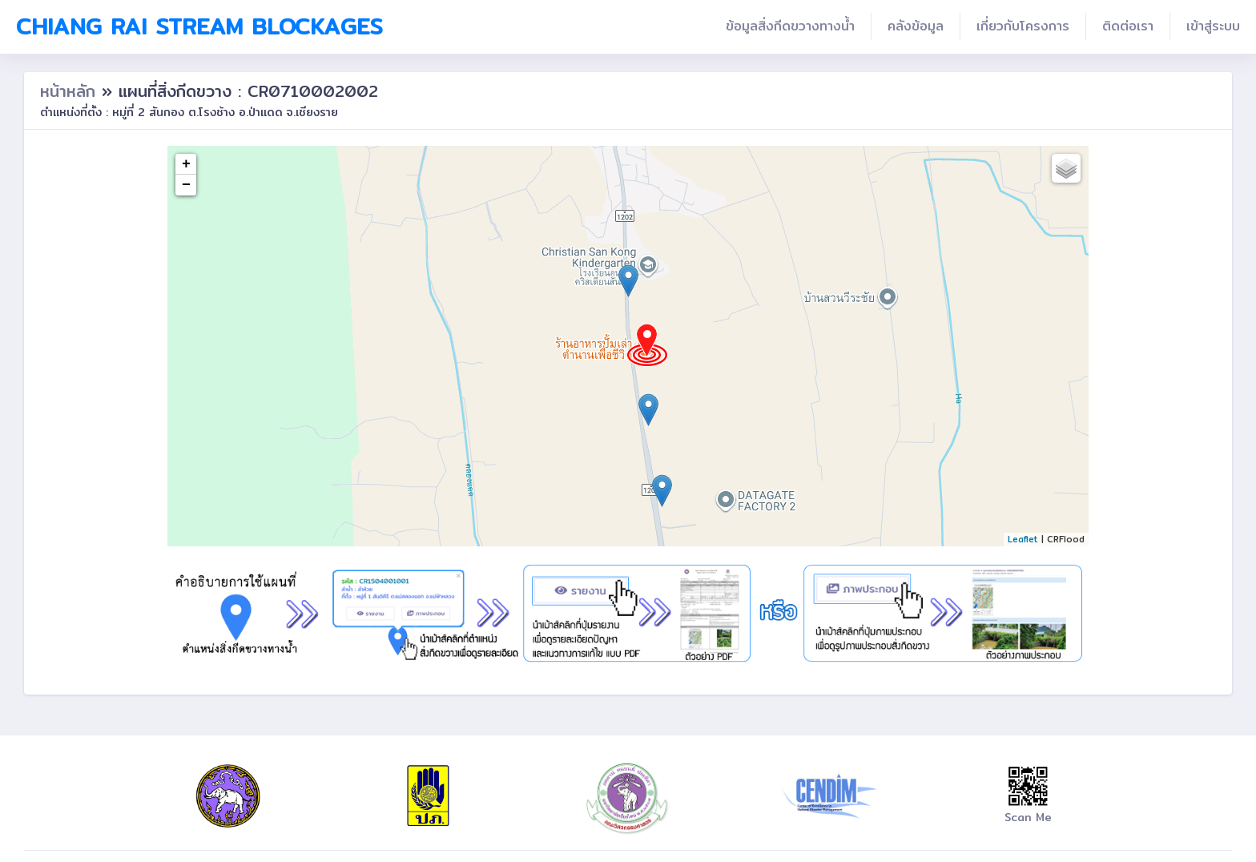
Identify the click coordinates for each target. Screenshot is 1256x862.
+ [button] (186, 164)
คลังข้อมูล (916, 26)
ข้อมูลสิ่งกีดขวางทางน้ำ (790, 26)
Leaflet (1023, 539)
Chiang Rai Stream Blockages (199, 26)
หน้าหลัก (71, 91)
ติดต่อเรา (1127, 26)
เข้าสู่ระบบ (1213, 26)
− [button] (186, 185)
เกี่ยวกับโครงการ (1022, 26)
